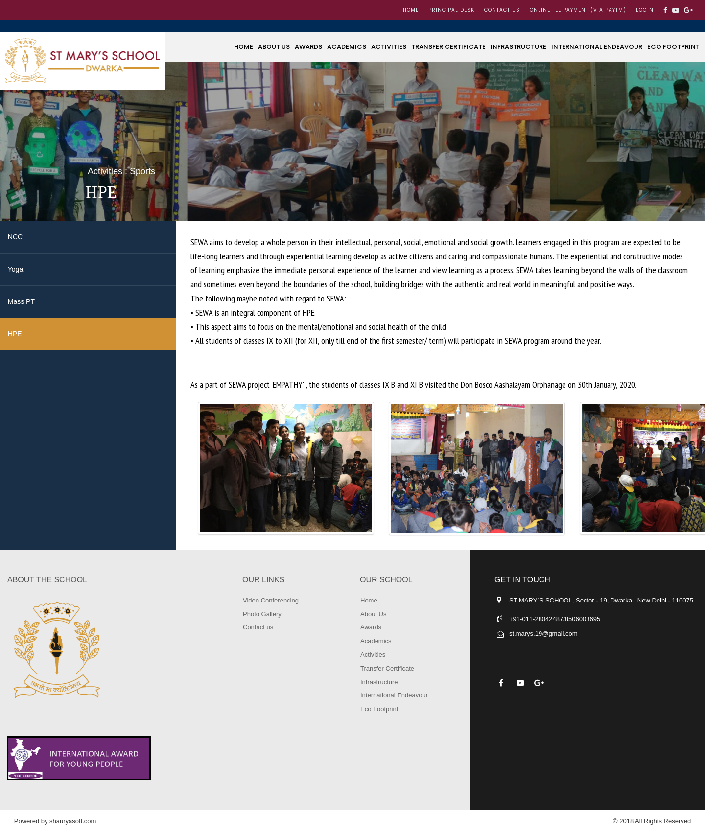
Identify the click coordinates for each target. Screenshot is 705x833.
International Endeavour (596, 46)
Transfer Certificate (448, 46)
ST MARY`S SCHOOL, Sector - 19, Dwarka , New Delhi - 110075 (601, 600)
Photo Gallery (262, 614)
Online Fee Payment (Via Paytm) (578, 10)
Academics (346, 46)
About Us (274, 46)
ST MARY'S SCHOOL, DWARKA (82, 61)
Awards (308, 46)
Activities (388, 46)
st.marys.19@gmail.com (543, 633)
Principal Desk (451, 10)
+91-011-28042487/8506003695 (554, 619)
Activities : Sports (121, 171)
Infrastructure (518, 46)
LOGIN (645, 10)
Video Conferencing (271, 600)
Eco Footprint (673, 46)
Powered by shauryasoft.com (55, 821)
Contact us (502, 10)
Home (411, 10)
